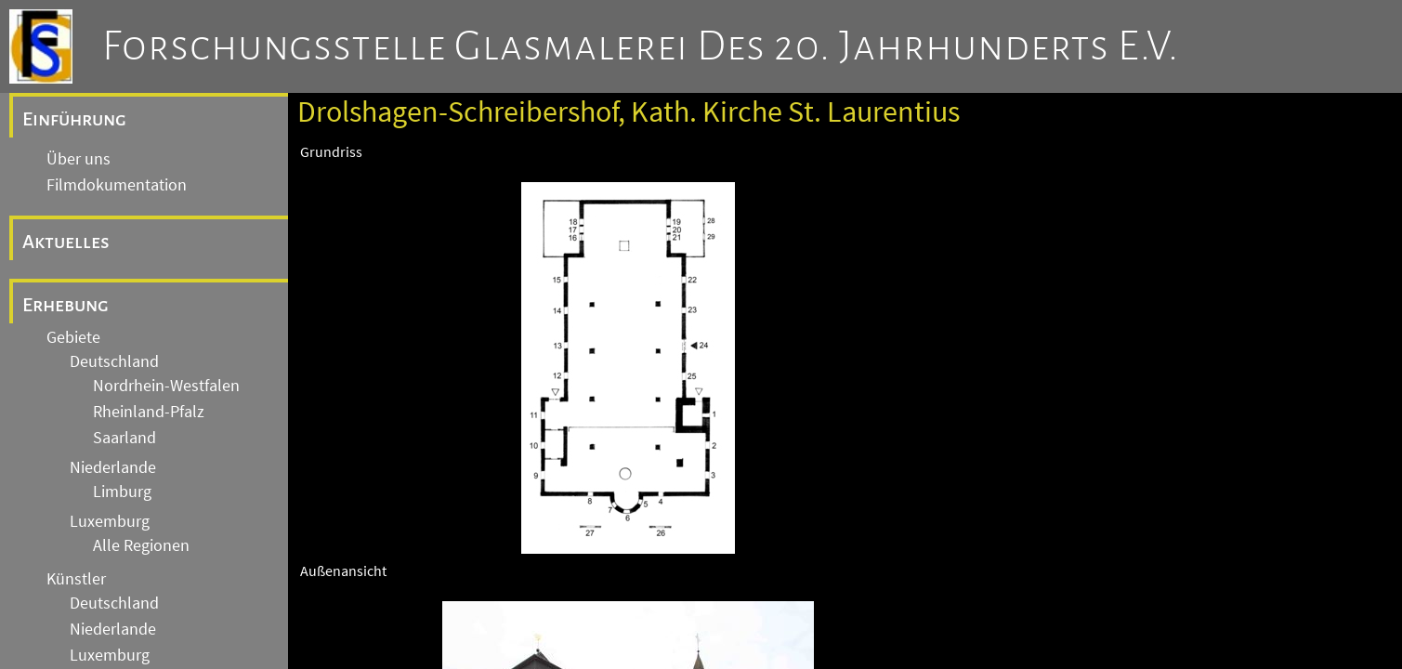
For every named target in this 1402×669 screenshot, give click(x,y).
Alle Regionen (141, 545)
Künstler (76, 579)
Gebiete (73, 337)
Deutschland (114, 361)
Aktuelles (66, 241)
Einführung (74, 119)
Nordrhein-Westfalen (166, 385)
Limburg (122, 491)
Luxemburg (110, 521)
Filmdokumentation (116, 185)
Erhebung (65, 305)
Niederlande (113, 467)
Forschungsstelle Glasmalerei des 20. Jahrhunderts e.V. (640, 46)
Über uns (78, 159)
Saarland (124, 437)
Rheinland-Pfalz (148, 411)
